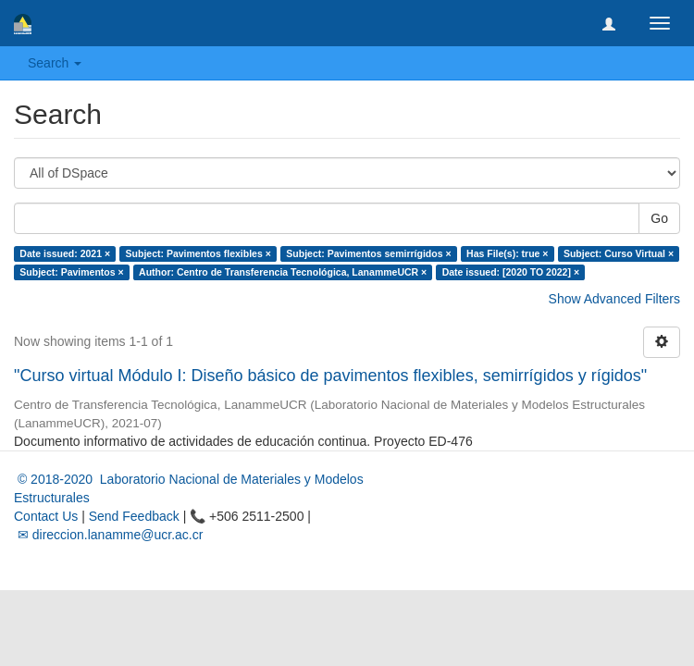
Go (659, 218)
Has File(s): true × (507, 253)
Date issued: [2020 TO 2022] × (510, 272)
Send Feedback (134, 516)
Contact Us (46, 516)
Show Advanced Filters (614, 298)
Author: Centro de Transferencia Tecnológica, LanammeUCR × (283, 272)
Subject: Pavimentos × (71, 272)
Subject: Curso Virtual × (619, 253)
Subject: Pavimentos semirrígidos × (368, 253)
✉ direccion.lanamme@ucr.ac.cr (108, 534)
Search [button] (54, 63)
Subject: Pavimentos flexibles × (198, 253)
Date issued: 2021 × (64, 253)
